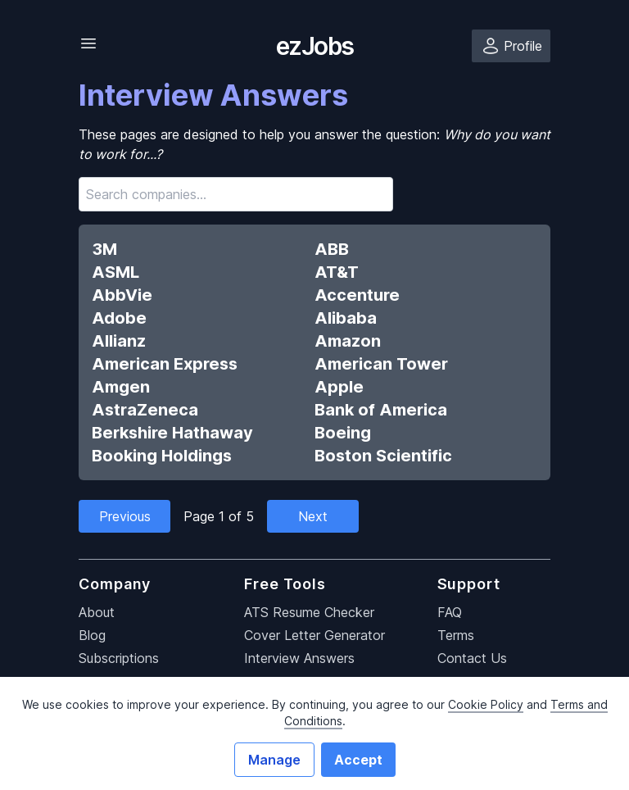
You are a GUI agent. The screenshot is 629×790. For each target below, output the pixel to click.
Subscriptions (119, 658)
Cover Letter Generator (314, 635)
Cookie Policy (485, 704)
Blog (92, 635)
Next (313, 516)
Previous (125, 516)
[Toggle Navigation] (88, 43)
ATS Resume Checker (309, 612)
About (97, 612)
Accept (358, 759)
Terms (455, 635)
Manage (274, 759)
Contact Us (472, 658)
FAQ (449, 612)
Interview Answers (299, 658)
